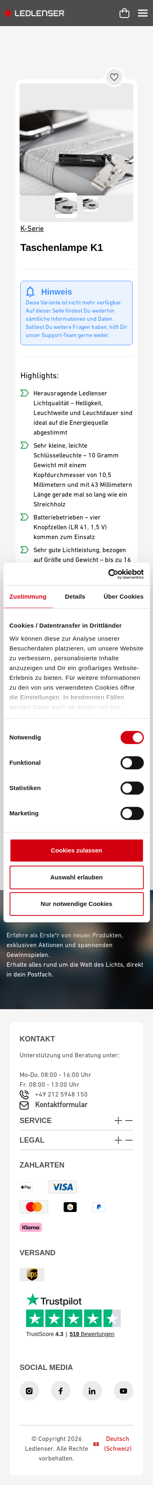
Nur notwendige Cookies (77, 903)
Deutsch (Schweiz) (112, 1444)
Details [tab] (75, 596)
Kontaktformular (61, 1105)
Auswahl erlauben (76, 877)
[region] (76, 152)
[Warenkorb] (124, 13)
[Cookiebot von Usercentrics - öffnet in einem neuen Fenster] (109, 574)
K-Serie (32, 229)
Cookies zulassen (76, 850)
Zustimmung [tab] (28, 596)
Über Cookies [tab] (124, 596)
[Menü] (143, 13)
